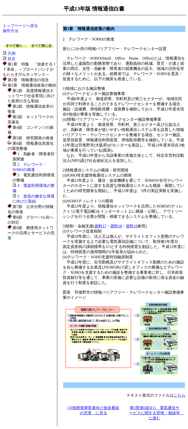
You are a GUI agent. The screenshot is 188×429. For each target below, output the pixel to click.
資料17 (100, 226)
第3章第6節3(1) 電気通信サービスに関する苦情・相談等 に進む (156, 413)
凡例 (11, 53)
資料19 (132, 226)
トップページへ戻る (20, 26)
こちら (179, 395)
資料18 (116, 226)
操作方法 (10, 31)
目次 (11, 59)
